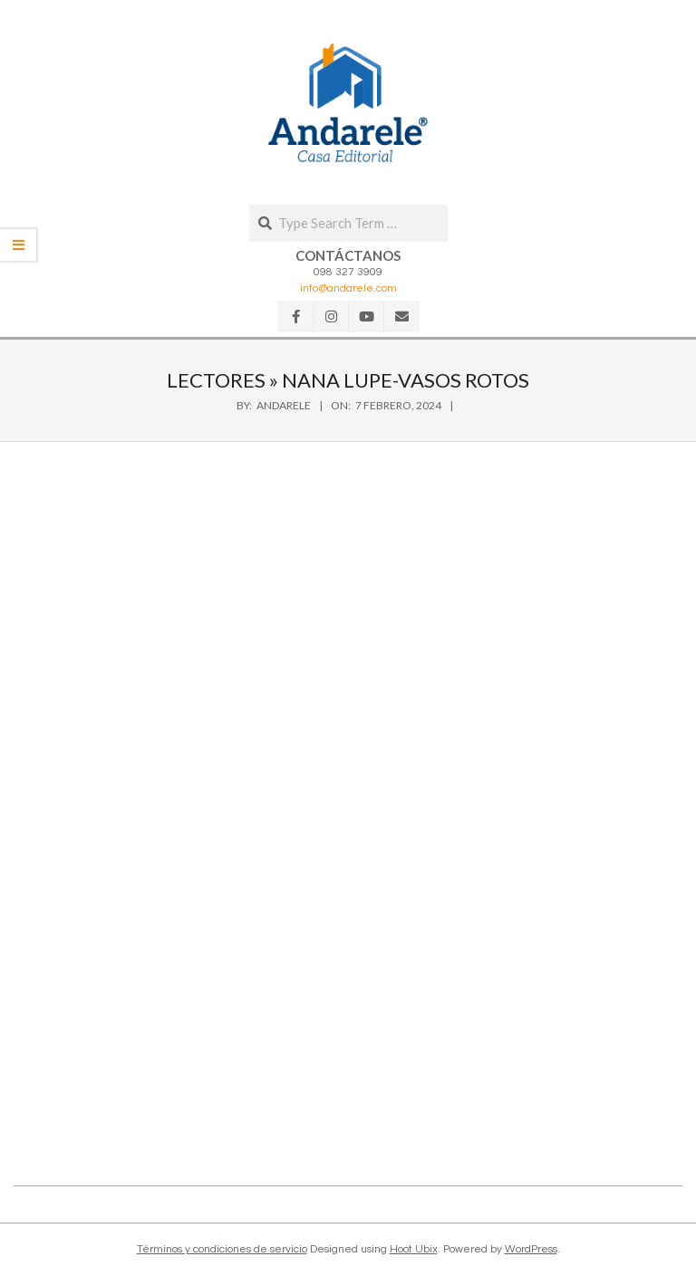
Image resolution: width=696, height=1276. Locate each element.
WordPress (531, 1249)
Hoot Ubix (414, 1249)
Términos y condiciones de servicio (222, 1249)
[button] (348, 102)
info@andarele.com (348, 288)
